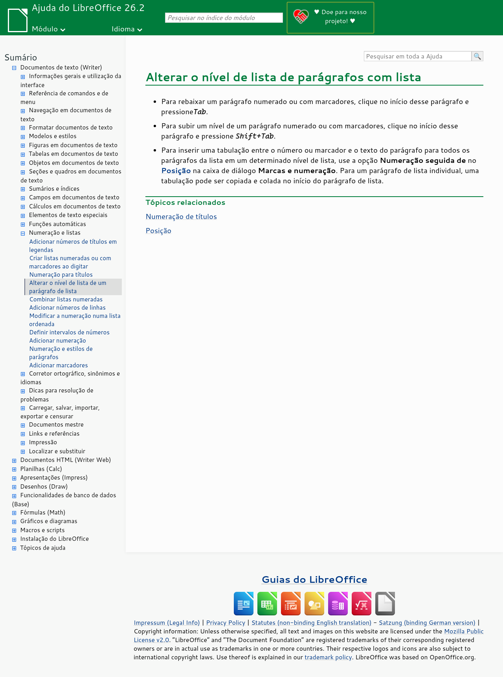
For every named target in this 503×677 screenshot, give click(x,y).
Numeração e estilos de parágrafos (61, 353)
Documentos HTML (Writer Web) (65, 460)
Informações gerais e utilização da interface (70, 80)
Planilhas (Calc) (41, 469)
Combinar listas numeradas (66, 299)
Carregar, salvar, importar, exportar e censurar (60, 412)
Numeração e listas (55, 232)
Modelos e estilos (53, 136)
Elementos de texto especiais (68, 215)
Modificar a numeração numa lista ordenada (75, 320)
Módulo (44, 28)
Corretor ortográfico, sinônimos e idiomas (70, 378)
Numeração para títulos (61, 274)
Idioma (123, 28)
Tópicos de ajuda (43, 548)
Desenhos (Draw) (44, 486)
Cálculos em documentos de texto (75, 206)
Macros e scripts (42, 530)
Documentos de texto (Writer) (61, 67)
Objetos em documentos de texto (74, 163)
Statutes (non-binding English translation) (311, 622)
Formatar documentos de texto (71, 127)
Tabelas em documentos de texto (73, 154)
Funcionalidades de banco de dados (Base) (64, 499)
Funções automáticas (57, 224)
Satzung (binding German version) (427, 622)
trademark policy (328, 657)
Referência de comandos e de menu (64, 97)
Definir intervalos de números (69, 332)
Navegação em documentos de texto (66, 114)
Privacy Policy (225, 622)
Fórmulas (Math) (43, 512)
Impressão (43, 442)
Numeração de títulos (181, 216)
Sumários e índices (54, 188)
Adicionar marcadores (58, 365)
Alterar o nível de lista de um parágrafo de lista (67, 287)
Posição (158, 230)
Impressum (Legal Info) (167, 622)
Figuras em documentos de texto (73, 145)
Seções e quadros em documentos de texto (70, 175)
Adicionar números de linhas (67, 307)
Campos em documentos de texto (74, 197)
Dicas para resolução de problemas (56, 394)
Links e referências (54, 433)
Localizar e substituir (57, 451)
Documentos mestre (56, 424)
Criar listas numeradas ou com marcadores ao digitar (70, 262)
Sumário (20, 57)
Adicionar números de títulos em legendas (73, 245)
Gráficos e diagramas (48, 521)
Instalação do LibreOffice (54, 539)
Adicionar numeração (57, 340)
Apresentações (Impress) (54, 477)
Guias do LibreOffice (314, 579)
